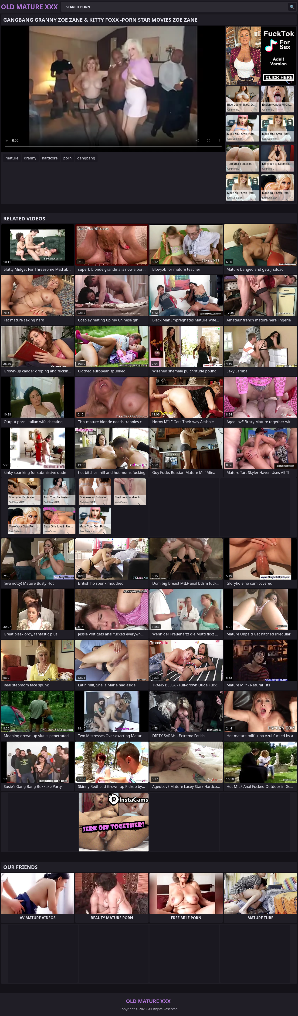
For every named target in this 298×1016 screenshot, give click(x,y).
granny (30, 158)
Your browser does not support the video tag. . (113, 89)
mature (12, 158)
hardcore (50, 158)
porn (67, 158)
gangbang (86, 158)
